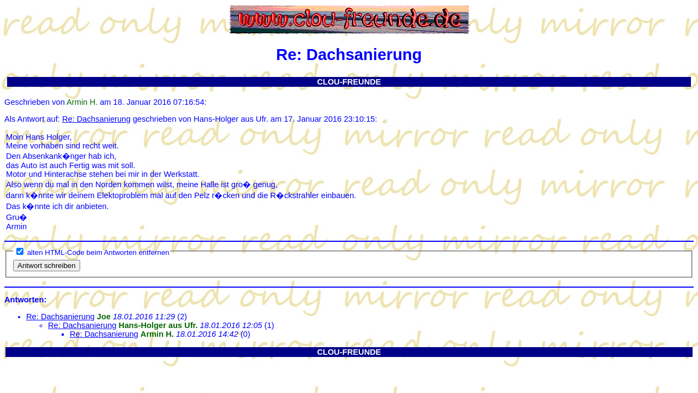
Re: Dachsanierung (96, 119)
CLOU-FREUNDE (349, 82)
